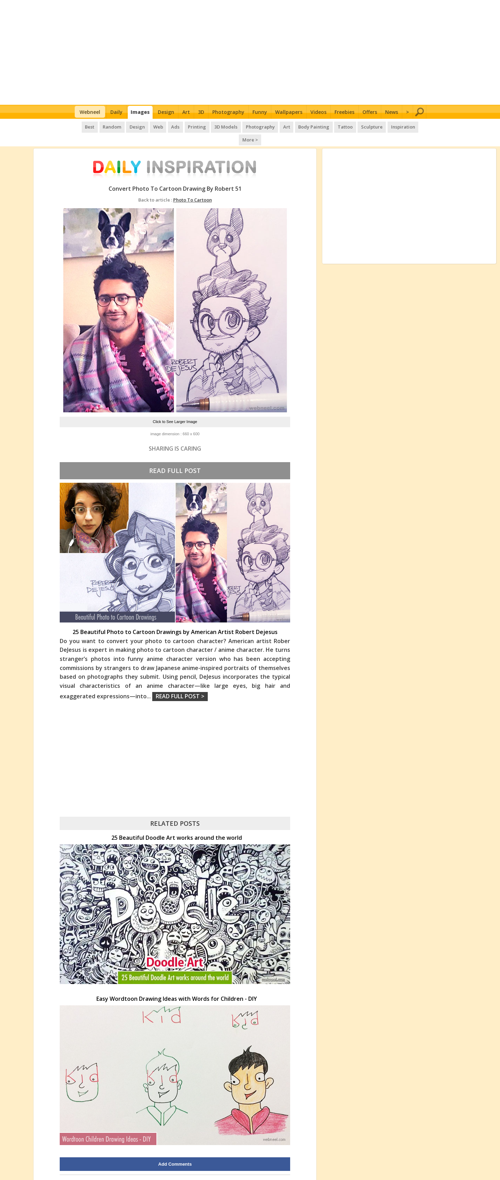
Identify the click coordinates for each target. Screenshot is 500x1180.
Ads (165, 126)
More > (414, 126)
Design (166, 112)
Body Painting (300, 126)
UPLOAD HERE (113, 1167)
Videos (318, 112)
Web (149, 126)
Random (104, 126)
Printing (186, 126)
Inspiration (387, 126)
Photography (228, 112)
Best (82, 126)
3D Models (214, 126)
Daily (116, 112)
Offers (369, 112)
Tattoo (330, 126)
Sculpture (356, 126)
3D (201, 112)
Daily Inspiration (225, 1167)
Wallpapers (288, 112)
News (391, 112)
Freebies (344, 112)
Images (140, 112)
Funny (259, 112)
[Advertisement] (250, 52)
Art (186, 112)
